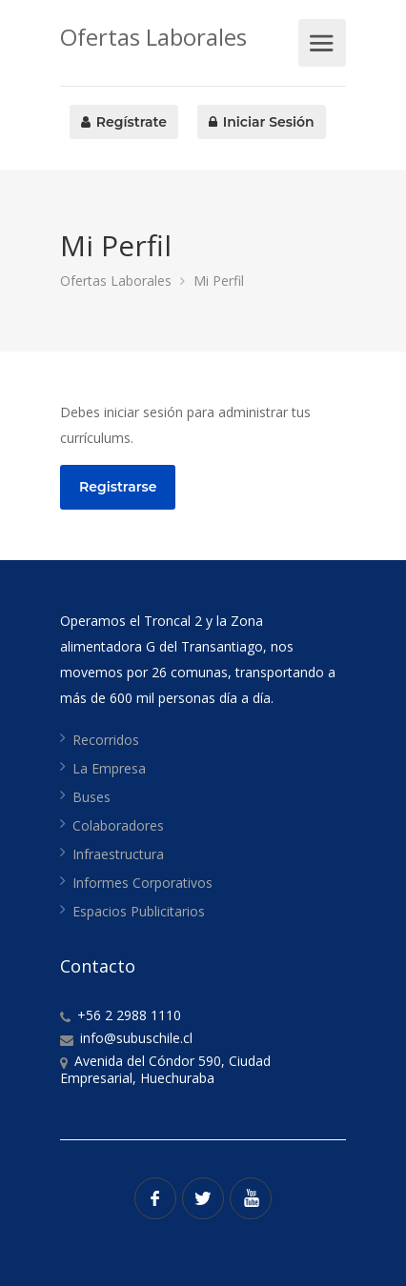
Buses (91, 797)
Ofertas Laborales (153, 36)
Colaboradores (118, 825)
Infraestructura (118, 854)
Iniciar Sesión (262, 122)
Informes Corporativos (142, 883)
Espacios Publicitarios (138, 911)
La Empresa (109, 768)
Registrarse (117, 486)
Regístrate (124, 122)
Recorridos (105, 740)
